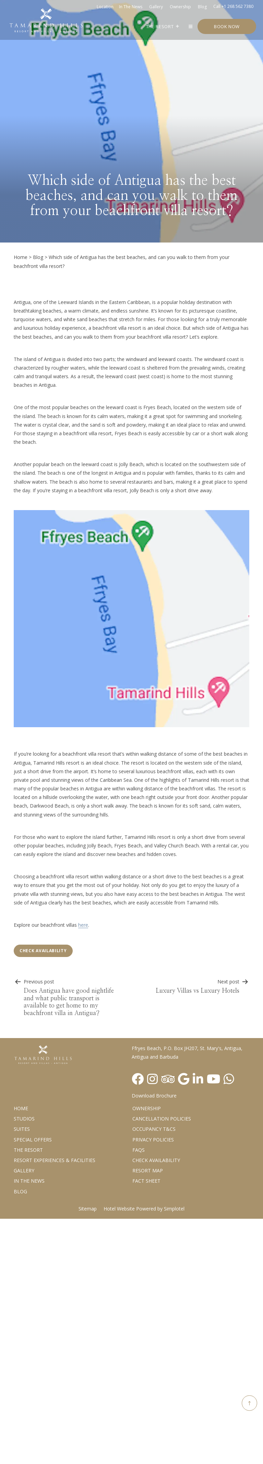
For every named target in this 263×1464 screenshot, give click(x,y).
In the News (29, 1181)
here (83, 925)
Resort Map (147, 1170)
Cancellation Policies (161, 1118)
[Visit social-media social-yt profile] (213, 1079)
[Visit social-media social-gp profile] (183, 1079)
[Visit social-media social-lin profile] (198, 1079)
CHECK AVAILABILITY (156, 1160)
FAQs (138, 1150)
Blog (202, 7)
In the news (130, 7)
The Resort (160, 26)
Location (105, 7)
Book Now (227, 26)
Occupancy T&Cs (154, 1129)
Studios (24, 1118)
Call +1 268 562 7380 (233, 6)
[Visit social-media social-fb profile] (138, 1079)
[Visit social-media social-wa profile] (229, 1079)
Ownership (180, 7)
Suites (22, 1129)
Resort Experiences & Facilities (54, 1160)
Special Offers (33, 1139)
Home (20, 257)
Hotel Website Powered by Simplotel (144, 1208)
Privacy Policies (153, 1139)
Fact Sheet (146, 1181)
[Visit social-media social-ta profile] (168, 1079)
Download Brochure (154, 1095)
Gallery (156, 7)
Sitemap (88, 1208)
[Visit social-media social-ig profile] (152, 1079)
